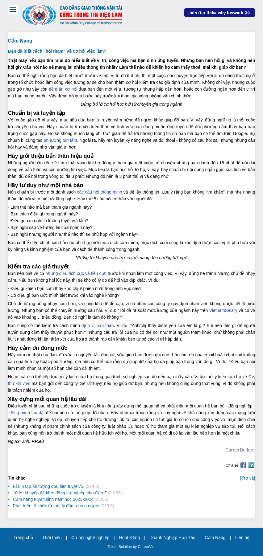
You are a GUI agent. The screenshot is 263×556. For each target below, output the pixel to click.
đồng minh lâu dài (26, 412)
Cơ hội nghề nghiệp (90, 537)
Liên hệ (242, 537)
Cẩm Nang (215, 537)
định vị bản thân (97, 325)
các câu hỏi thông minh (99, 192)
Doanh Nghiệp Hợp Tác (172, 537)
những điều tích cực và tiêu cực (75, 273)
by (135, 547)
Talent (112, 547)
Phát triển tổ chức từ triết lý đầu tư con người (56, 505)
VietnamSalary (223, 310)
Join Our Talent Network (219, 12)
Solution (126, 547)
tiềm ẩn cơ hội (63, 89)
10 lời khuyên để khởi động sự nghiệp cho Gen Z (60, 492)
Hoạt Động (129, 537)
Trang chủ (23, 537)
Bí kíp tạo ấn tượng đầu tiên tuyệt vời (49, 486)
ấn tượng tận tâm (60, 140)
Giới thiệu (52, 537)
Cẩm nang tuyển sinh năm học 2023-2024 (53, 499)
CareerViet (146, 547)
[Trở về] (247, 478)
